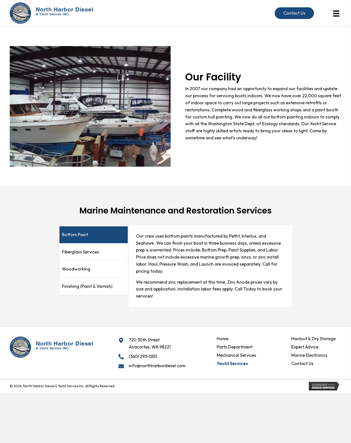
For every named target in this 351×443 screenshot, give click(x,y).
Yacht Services (232, 363)
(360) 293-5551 (143, 356)
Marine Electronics (309, 355)
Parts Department (235, 347)
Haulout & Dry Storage (313, 339)
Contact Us (302, 363)
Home (222, 339)
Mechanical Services (236, 355)
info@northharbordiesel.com (157, 365)
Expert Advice (304, 347)
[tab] (93, 234)
